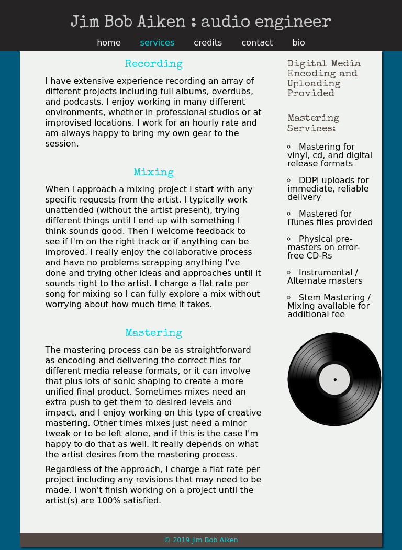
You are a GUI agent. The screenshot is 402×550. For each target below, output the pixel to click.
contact (257, 43)
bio (298, 43)
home (108, 43)
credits (208, 43)
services (157, 43)
